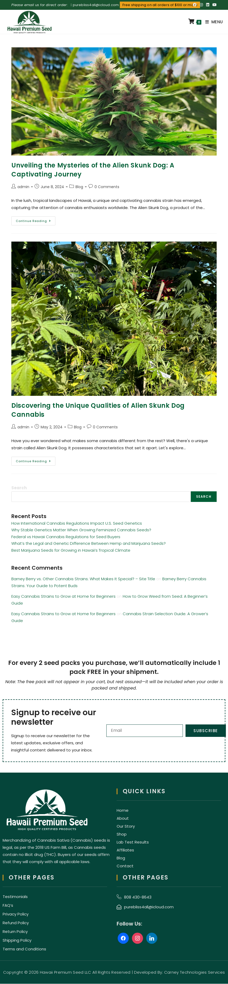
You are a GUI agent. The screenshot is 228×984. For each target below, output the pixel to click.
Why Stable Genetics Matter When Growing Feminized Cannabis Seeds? (81, 530)
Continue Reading (35, 219)
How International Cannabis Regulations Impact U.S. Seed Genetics (76, 523)
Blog (79, 186)
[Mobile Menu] (212, 22)
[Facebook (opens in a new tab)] (194, 5)
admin (23, 186)
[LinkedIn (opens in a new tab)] (208, 5)
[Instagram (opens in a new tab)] (201, 5)
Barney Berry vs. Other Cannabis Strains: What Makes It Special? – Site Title (83, 579)
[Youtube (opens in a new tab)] (214, 5)
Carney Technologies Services (194, 972)
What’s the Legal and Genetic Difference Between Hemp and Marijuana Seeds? (88, 543)
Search (19, 488)
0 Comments (106, 186)
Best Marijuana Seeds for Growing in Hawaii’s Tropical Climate (70, 550)
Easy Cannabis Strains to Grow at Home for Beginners (63, 596)
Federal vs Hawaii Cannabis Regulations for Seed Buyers (65, 536)
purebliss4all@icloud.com (96, 4)
